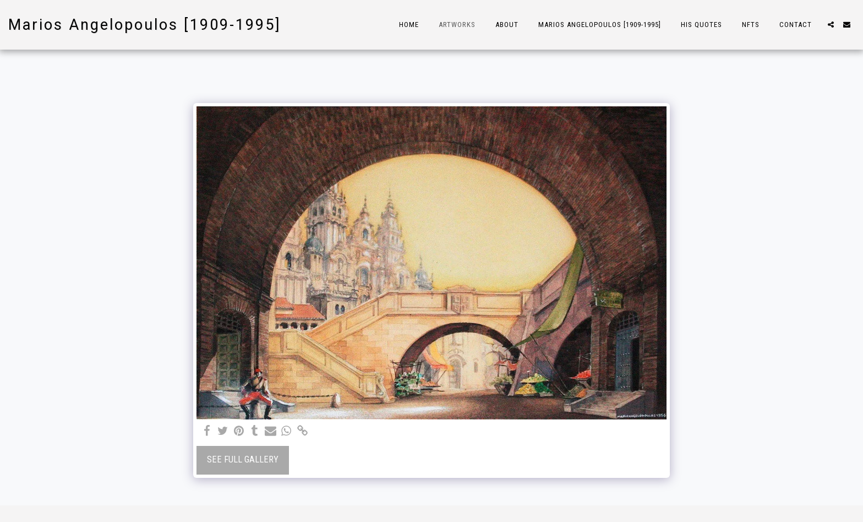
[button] (830, 24)
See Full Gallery (242, 459)
